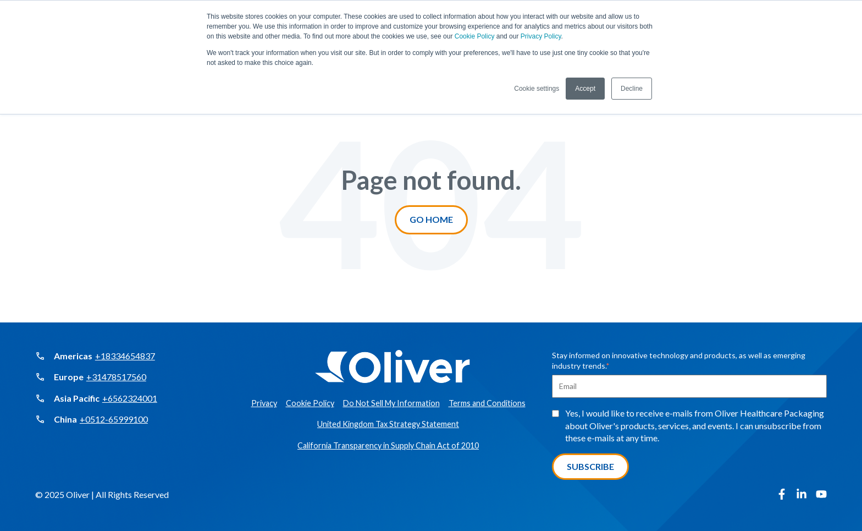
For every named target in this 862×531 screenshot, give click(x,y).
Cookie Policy (475, 36)
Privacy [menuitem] (264, 403)
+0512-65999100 (114, 419)
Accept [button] (585, 88)
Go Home (431, 219)
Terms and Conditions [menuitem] (487, 403)
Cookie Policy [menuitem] (310, 403)
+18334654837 (125, 356)
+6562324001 (129, 398)
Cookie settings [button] (536, 88)
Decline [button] (632, 88)
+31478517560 (116, 376)
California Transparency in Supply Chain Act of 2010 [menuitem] (388, 445)
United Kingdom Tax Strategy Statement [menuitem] (388, 424)
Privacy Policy (541, 36)
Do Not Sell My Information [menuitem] (391, 403)
